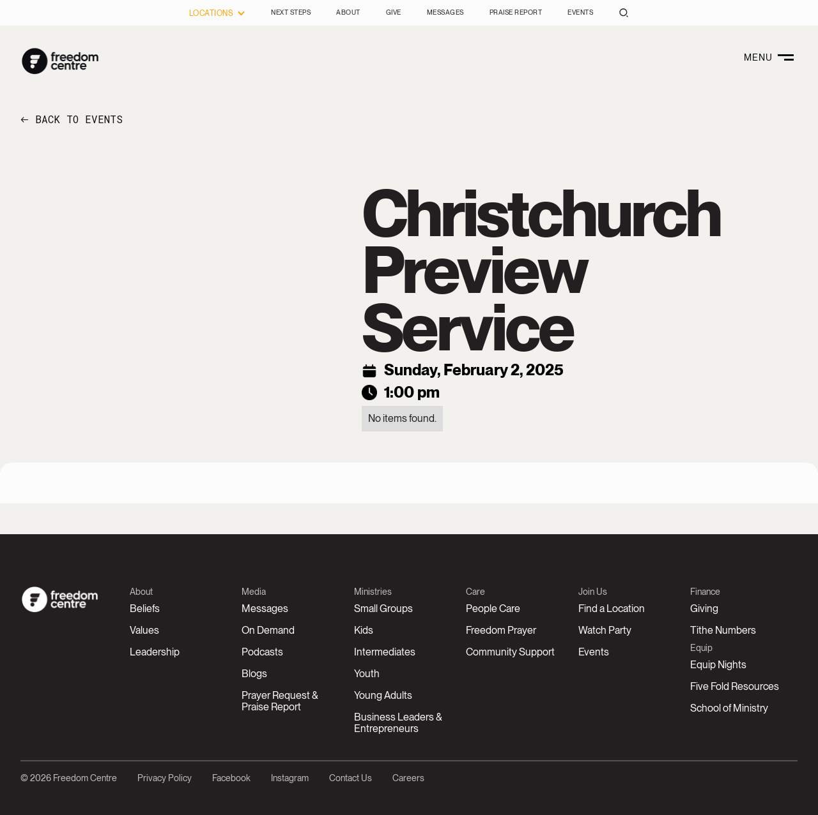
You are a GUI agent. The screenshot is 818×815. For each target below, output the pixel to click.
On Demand (268, 630)
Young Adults (383, 695)
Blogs (254, 674)
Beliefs (145, 608)
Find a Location (611, 608)
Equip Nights (718, 665)
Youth (367, 674)
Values (144, 630)
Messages (265, 608)
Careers (408, 778)
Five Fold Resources (734, 686)
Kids (363, 630)
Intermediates (384, 652)
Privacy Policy (164, 778)
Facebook (231, 778)
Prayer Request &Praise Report (280, 701)
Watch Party (604, 630)
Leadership (155, 652)
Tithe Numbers (723, 630)
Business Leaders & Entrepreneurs (398, 723)
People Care (493, 608)
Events (593, 652)
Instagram (290, 778)
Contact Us (350, 778)
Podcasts (262, 652)
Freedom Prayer (501, 630)
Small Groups (383, 608)
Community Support (510, 652)
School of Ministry (729, 708)
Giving (704, 608)
